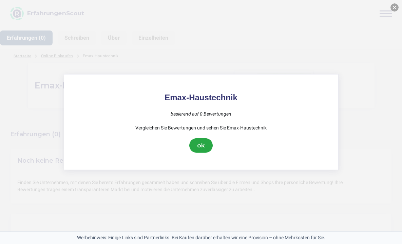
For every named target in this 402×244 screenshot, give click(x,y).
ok (201, 145)
